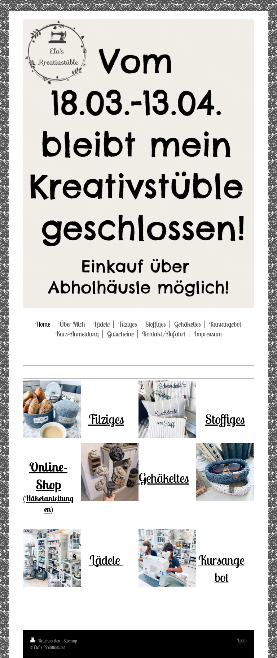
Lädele (106, 560)
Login (242, 640)
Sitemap (70, 641)
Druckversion (45, 641)
